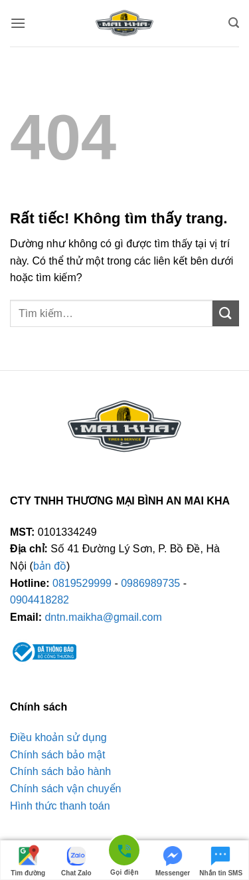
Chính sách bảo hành (60, 771)
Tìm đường (28, 860)
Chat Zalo (76, 860)
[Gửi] (225, 313)
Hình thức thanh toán (60, 806)
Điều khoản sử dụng (58, 737)
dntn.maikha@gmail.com (102, 617)
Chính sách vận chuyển (65, 788)
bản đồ (49, 566)
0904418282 (39, 599)
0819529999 (82, 583)
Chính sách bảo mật (57, 754)
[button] (18, 23)
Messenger (172, 860)
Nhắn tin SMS (220, 860)
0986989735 (150, 583)
